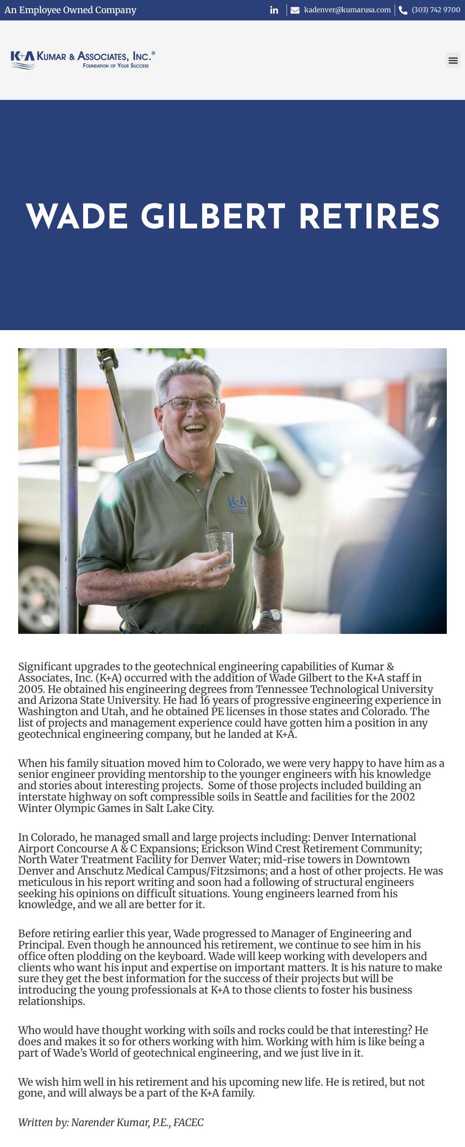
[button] (452, 60)
